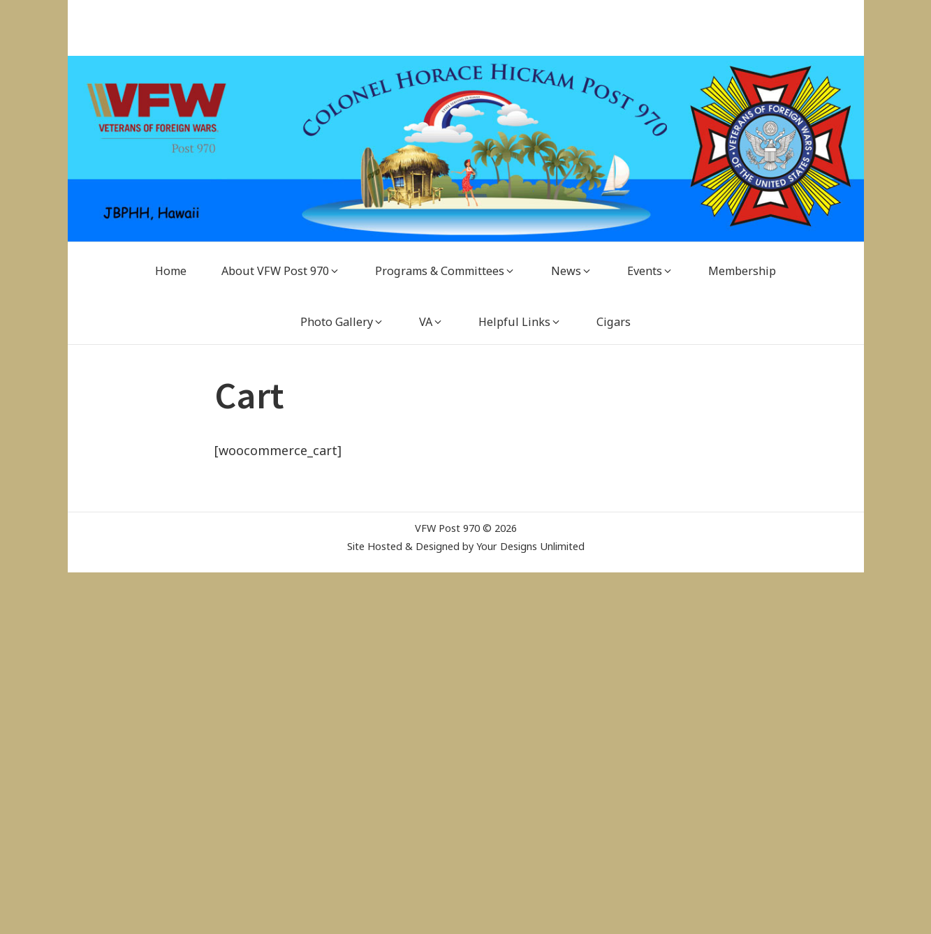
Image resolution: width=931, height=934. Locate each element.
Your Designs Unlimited (530, 546)
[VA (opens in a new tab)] (431, 322)
